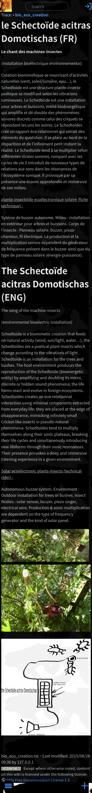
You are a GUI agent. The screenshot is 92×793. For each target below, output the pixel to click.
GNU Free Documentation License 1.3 (38, 779)
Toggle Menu (8, 786)
